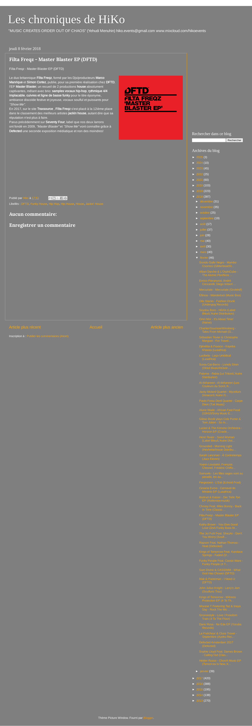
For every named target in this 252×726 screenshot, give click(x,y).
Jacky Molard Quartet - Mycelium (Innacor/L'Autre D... (220, 393)
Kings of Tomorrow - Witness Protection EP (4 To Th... (217, 598)
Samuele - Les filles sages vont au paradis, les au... (221, 475)
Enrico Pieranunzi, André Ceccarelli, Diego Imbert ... (217, 282)
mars (203, 252)
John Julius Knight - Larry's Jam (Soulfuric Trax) (219, 589)
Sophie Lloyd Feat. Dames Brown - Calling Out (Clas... (220, 653)
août (203, 224)
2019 (200, 191)
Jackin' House (94, 203)
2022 (200, 174)
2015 (200, 689)
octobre (205, 212)
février (204, 257)
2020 (200, 185)
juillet (203, 229)
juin (202, 235)
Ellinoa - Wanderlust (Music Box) (220, 295)
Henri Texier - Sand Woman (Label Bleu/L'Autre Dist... (217, 439)
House (80, 203)
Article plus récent (25, 327)
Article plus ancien (167, 327)
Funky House (38, 203)
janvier (204, 671)
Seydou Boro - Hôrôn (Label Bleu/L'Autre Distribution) (217, 311)
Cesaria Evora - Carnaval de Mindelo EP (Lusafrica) (217, 489)
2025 (200, 157)
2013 (200, 700)
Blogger (148, 717)
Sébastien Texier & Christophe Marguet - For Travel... (218, 339)
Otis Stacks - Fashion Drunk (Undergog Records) (217, 302)
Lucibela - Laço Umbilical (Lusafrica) (215, 357)
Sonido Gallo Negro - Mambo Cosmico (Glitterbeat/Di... (217, 264)
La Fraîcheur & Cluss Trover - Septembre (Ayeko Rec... (218, 635)
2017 (200, 678)
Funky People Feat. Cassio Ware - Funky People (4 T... (221, 562)
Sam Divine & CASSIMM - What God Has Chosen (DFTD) (219, 571)
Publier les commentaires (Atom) (48, 336)
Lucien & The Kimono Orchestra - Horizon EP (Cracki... (220, 429)
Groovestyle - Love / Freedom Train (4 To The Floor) (218, 617)
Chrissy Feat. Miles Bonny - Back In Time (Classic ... (220, 508)
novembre (207, 207)
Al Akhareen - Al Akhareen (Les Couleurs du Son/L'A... (219, 384)
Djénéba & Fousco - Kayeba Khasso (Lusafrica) (217, 348)
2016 (200, 683)
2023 (200, 168)
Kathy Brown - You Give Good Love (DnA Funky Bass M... (218, 526)
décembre (207, 201)
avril (203, 246)
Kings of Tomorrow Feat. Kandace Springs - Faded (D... (221, 553)
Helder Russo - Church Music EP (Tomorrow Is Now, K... (220, 662)
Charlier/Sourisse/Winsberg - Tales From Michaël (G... (217, 330)
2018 (200, 196)
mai (202, 240)
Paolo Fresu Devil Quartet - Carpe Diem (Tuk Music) (221, 402)
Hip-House (67, 203)
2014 (200, 695)
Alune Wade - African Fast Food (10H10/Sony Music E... (219, 411)
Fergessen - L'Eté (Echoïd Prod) (220, 482)
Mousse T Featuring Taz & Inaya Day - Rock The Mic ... (220, 607)
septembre (207, 218)
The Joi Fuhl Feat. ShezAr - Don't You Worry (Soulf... (220, 535)
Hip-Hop (54, 203)
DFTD (25, 203)
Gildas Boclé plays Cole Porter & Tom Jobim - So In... (220, 420)
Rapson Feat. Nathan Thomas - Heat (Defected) (219, 544)
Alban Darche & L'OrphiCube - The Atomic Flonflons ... (218, 273)
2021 (200, 179)
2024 (200, 162)
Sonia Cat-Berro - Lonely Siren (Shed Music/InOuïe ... (219, 366)
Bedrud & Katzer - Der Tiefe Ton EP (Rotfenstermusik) (219, 499)
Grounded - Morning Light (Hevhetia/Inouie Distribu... (217, 448)
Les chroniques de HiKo (66, 19)
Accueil (96, 327)
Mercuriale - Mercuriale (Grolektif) (220, 289)
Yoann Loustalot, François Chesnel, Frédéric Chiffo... (217, 466)
